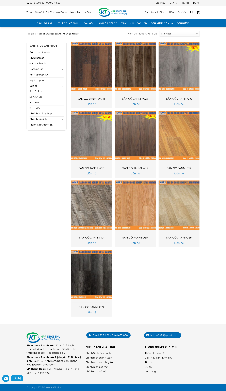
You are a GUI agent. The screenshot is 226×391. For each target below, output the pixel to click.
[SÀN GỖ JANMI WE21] (91, 66)
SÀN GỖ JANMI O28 (179, 237)
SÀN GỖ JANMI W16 (179, 98)
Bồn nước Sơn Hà (162, 23)
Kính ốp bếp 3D (107, 23)
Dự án (196, 3)
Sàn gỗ (89, 23)
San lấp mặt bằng (155, 12)
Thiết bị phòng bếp (41, 113)
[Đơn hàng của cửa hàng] (179, 34)
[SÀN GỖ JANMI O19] (91, 274)
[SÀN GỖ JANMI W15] (135, 135)
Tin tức (185, 3)
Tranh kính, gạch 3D (134, 23)
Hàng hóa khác (178, 12)
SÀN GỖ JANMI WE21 (91, 98)
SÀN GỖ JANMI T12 (179, 168)
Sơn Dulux (36, 91)
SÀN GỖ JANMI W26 (135, 98)
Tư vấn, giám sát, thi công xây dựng (47, 12)
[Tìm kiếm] (191, 12)
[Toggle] (62, 69)
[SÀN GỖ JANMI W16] (179, 66)
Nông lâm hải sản (80, 12)
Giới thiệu (160, 3)
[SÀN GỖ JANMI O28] (179, 205)
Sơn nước (183, 23)
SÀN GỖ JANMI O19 (91, 307)
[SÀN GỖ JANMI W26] (135, 66)
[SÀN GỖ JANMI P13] (91, 205)
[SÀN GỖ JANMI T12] (179, 135)
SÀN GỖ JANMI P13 (91, 237)
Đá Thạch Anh (38, 63)
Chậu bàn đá (37, 58)
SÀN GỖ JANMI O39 (135, 237)
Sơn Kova (35, 102)
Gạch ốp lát (45, 23)
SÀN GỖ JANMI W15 (135, 168)
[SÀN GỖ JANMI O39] (135, 205)
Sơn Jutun (36, 97)
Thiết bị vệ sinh (69, 23)
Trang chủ (31, 34)
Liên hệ (173, 3)
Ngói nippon (37, 80)
